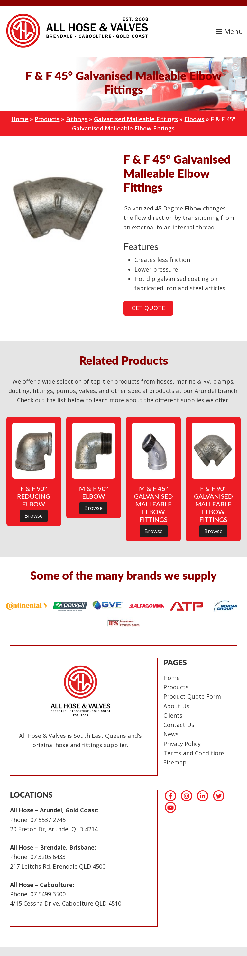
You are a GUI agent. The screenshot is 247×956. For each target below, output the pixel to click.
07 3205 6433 (48, 857)
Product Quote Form (192, 696)
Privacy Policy (182, 743)
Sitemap (175, 762)
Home (19, 119)
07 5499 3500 (48, 894)
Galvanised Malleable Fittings (136, 119)
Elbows (194, 119)
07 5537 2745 (48, 820)
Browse (33, 515)
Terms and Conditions (194, 753)
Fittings (76, 119)
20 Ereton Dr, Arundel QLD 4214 (54, 829)
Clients (172, 715)
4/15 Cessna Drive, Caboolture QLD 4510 (65, 903)
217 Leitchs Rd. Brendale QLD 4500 (57, 866)
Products (47, 119)
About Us (176, 706)
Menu (229, 31)
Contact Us (178, 724)
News (170, 734)
